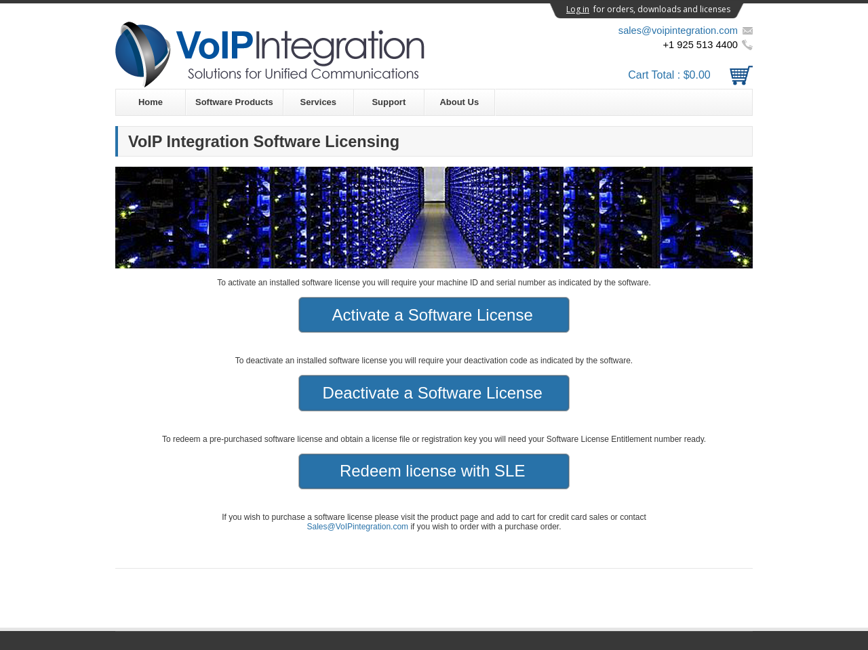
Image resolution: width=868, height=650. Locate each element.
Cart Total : (690, 75)
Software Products (234, 102)
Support (389, 102)
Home (150, 102)
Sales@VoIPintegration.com (357, 526)
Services (318, 102)
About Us (459, 102)
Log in (577, 9)
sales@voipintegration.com (678, 30)
